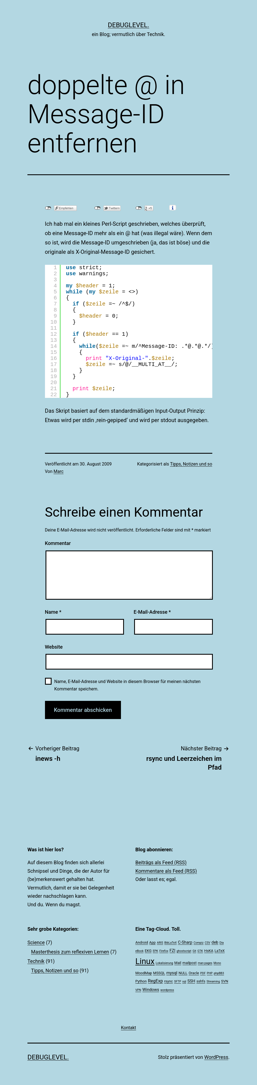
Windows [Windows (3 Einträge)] (150, 989)
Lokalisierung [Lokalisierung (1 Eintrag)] (164, 963)
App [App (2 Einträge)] (152, 942)
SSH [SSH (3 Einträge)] (191, 981)
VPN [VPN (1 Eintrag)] (138, 990)
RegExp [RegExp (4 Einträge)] (155, 981)
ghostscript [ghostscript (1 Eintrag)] (184, 951)
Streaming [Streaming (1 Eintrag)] (213, 981)
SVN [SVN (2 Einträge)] (224, 981)
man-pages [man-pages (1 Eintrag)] (205, 963)
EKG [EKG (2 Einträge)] (148, 951)
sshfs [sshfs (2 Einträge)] (200, 981)
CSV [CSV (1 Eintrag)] (207, 942)
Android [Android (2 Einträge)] (141, 942)
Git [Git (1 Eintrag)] (194, 951)
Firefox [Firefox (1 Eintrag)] (163, 951)
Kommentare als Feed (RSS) (166, 871)
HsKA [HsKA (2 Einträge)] (208, 951)
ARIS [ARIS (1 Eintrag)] (160, 942)
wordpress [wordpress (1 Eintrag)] (167, 990)
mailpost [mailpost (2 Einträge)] (189, 963)
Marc (58, 471)
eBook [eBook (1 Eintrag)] (139, 951)
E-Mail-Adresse (152, 612)
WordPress (216, 1057)
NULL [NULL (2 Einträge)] (183, 973)
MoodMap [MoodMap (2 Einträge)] (143, 973)
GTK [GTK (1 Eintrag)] (200, 951)
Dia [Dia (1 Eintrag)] (221, 942)
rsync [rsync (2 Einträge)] (168, 981)
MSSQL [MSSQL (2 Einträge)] (159, 973)
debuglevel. (128, 25)
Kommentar (58, 543)
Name (53, 612)
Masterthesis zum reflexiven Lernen (70, 952)
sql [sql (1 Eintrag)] (184, 981)
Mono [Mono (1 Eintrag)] (217, 963)
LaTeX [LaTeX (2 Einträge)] (219, 951)
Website (54, 647)
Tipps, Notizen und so (191, 464)
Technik (35, 961)
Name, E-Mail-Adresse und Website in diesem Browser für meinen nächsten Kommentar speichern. (127, 685)
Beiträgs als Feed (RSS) (161, 862)
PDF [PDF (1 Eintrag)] (203, 973)
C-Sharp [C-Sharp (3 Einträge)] (185, 942)
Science (36, 942)
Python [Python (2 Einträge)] (141, 981)
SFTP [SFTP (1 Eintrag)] (177, 981)
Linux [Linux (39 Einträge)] (145, 961)
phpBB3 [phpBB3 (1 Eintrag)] (219, 973)
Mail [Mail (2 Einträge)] (177, 963)
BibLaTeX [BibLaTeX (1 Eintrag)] (170, 942)
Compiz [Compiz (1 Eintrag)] (199, 942)
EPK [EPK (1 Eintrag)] (155, 951)
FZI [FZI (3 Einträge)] (172, 950)
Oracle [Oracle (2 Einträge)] (194, 973)
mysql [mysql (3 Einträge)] (171, 972)
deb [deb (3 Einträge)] (214, 942)
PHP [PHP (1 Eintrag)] (210, 973)
